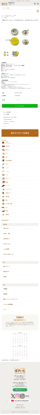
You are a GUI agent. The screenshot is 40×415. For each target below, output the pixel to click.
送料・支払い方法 (20, 404)
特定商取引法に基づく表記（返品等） (10, 117)
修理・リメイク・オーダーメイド (10, 299)
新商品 (6, 17)
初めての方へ (6, 228)
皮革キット (8, 149)
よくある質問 (6, 249)
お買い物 (5, 224)
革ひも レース (8, 178)
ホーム (2, 15)
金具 (6, 164)
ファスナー (8, 185)
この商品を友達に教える (7, 119)
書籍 (6, 200)
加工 (6, 207)
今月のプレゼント (7, 243)
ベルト (7, 174)
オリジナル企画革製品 (8, 304)
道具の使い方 (6, 271)
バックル (7, 171)
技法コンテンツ (6, 266)
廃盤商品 (7, 214)
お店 (4, 284)
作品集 (4, 276)
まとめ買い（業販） (8, 15)
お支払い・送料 (6, 233)
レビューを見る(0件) (7, 112)
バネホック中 (12, 16)
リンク (4, 309)
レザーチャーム (8, 189)
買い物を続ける (6, 123)
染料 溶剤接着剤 (9, 160)
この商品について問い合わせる (9, 121)
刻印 (6, 156)
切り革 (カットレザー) (8, 142)
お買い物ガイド (6, 238)
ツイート (4, 126)
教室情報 (5, 293)
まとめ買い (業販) (9, 203)
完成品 (7, 210)
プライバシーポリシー (20, 406)
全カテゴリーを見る (20, 133)
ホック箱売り (14, 15)
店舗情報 (5, 288)
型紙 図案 (7, 196)
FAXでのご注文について (8, 254)
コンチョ (7, 167)
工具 (6, 153)
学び (4, 262)
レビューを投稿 (6, 114)
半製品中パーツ (8, 192)
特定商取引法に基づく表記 (20, 407)
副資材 (7, 182)
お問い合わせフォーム (20, 389)
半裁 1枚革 (8, 146)
